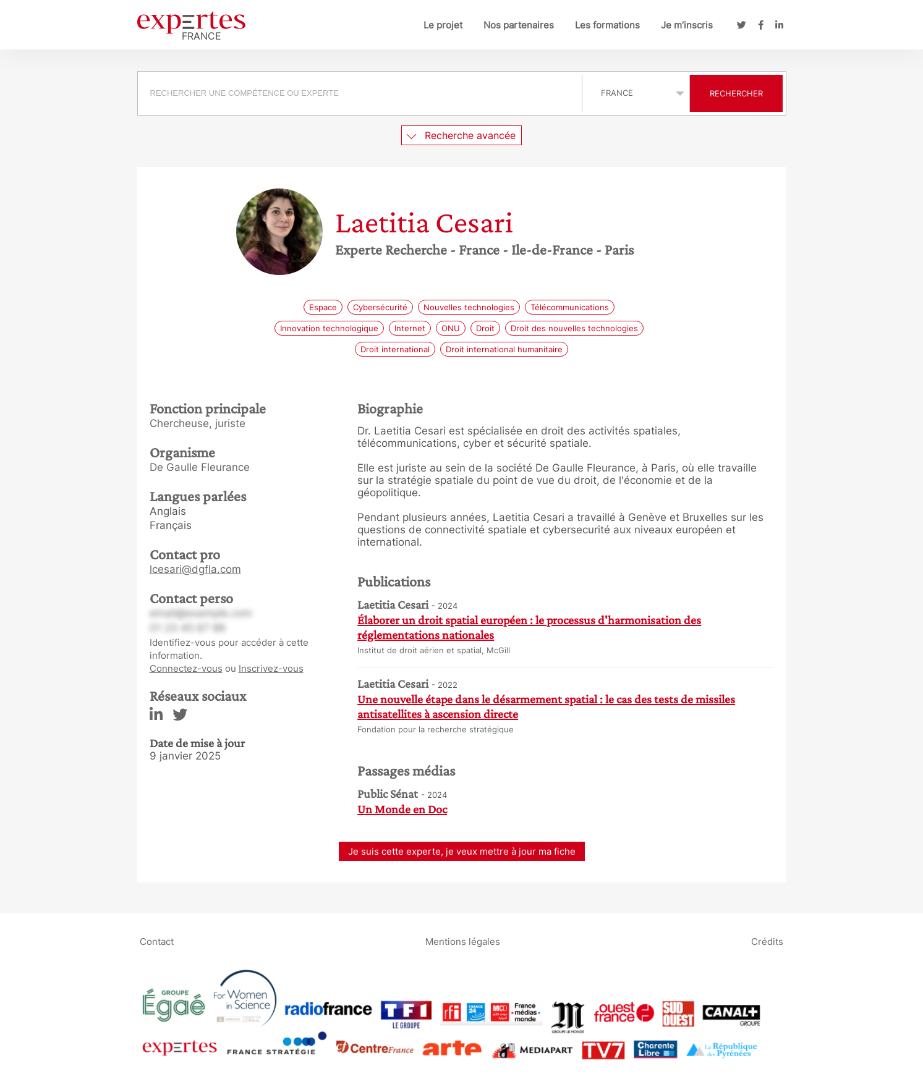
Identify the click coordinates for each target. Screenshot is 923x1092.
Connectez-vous (186, 668)
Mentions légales (462, 941)
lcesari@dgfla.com (195, 569)
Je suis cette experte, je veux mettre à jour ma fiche (462, 851)
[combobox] (361, 93)
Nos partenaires (518, 25)
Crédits (767, 941)
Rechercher (736, 93)
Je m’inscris (687, 25)
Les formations (607, 25)
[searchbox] (360, 93)
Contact (157, 941)
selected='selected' (635, 93)
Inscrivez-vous (271, 668)
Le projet (442, 25)
